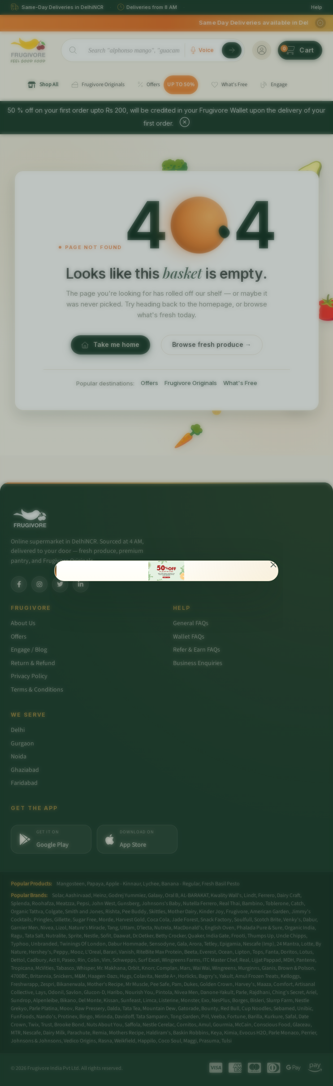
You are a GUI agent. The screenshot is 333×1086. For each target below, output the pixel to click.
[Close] (274, 565)
